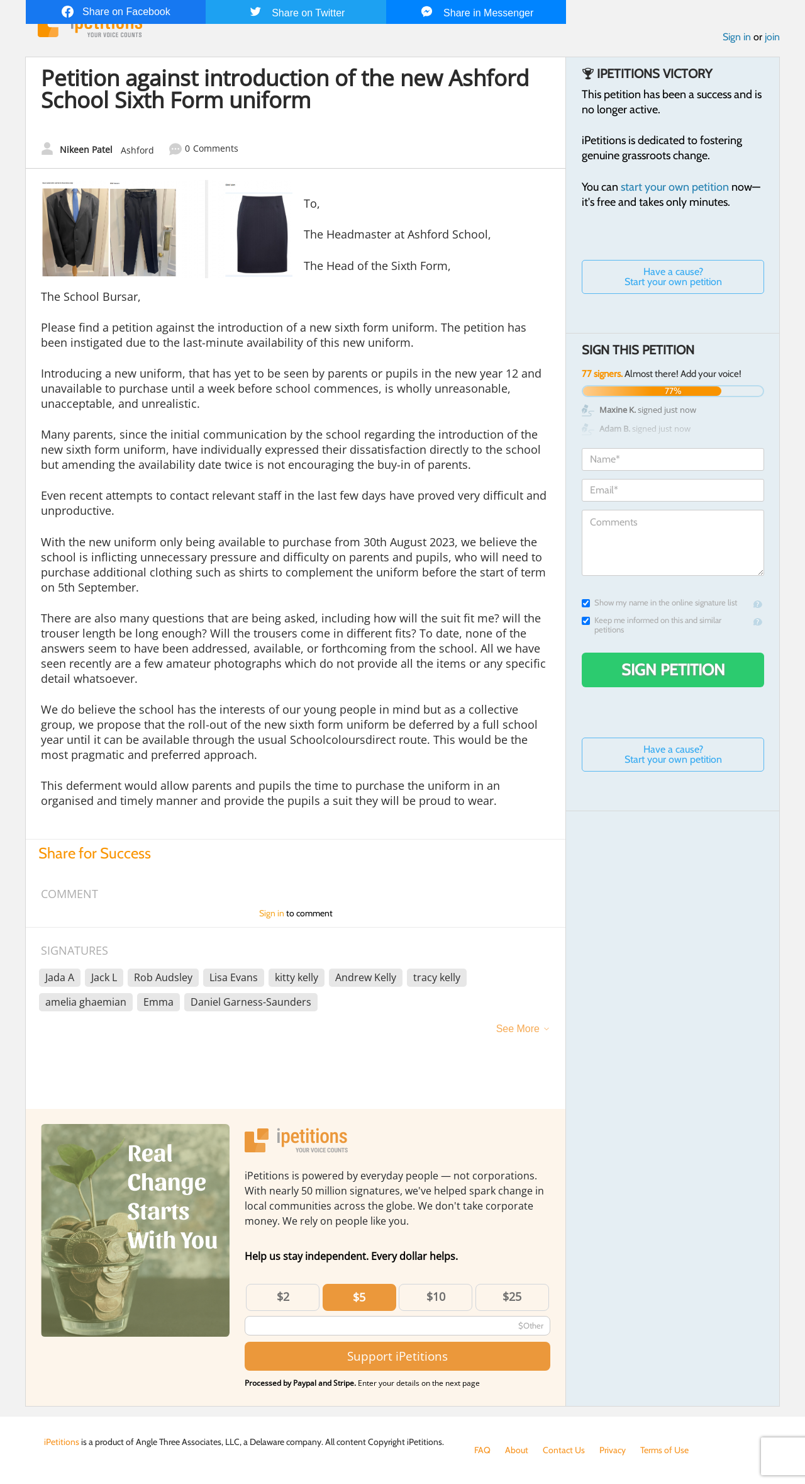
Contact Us (564, 1450)
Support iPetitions (397, 1355)
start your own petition (675, 187)
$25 (511, 1296)
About (516, 1450)
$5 (359, 1297)
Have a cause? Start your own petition (673, 277)
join (772, 37)
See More (518, 1028)
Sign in (737, 37)
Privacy (612, 1450)
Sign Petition (673, 669)
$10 (435, 1296)
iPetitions (61, 1441)
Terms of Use (664, 1450)
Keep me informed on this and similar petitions (651, 625)
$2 (283, 1296)
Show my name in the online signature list (659, 602)
